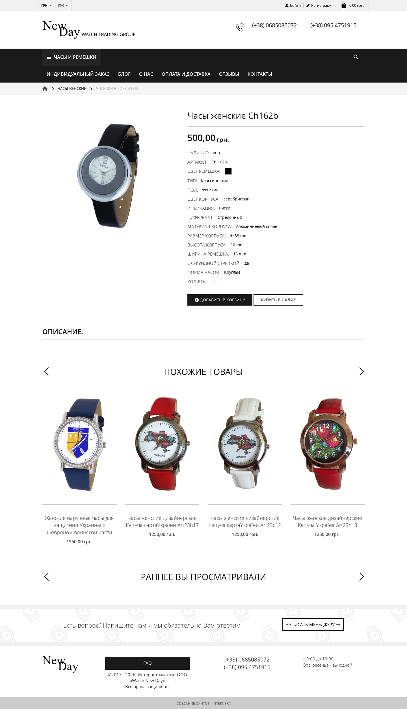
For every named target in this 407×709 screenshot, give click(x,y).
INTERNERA (222, 702)
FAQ (147, 662)
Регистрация (322, 5)
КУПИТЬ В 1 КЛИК (278, 299)
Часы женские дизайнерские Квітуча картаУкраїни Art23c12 (245, 521)
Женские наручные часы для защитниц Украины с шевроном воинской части (79, 524)
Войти (295, 5)
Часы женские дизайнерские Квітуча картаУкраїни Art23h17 (162, 521)
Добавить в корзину (222, 299)
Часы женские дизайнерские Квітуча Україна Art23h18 (327, 521)
